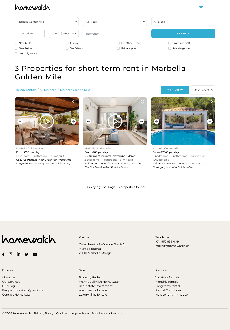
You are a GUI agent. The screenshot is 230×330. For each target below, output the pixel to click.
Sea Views (76, 48)
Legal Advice (80, 313)
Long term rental (167, 286)
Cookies (62, 313)
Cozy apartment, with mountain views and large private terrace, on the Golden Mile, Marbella (43, 163)
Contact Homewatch (17, 294)
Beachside (25, 48)
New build (25, 43)
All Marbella (48, 90)
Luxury (74, 43)
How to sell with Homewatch (100, 281)
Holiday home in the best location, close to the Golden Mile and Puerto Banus (112, 165)
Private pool (129, 48)
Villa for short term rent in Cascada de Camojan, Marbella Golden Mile (178, 165)
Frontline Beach (131, 43)
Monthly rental (28, 53)
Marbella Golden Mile (75, 90)
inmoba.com (113, 313)
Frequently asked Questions (22, 290)
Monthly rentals (166, 281)
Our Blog (8, 286)
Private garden (181, 48)
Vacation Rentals (167, 277)
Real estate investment (96, 286)
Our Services (11, 281)
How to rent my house (171, 294)
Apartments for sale (93, 290)
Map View (175, 90)
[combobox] (203, 90)
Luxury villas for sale (93, 294)
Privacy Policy (43, 313)
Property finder (90, 277)
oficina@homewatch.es (172, 246)
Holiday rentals (25, 90)
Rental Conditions (168, 290)
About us (8, 277)
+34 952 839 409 (167, 241)
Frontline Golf (181, 43)
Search (183, 33)
